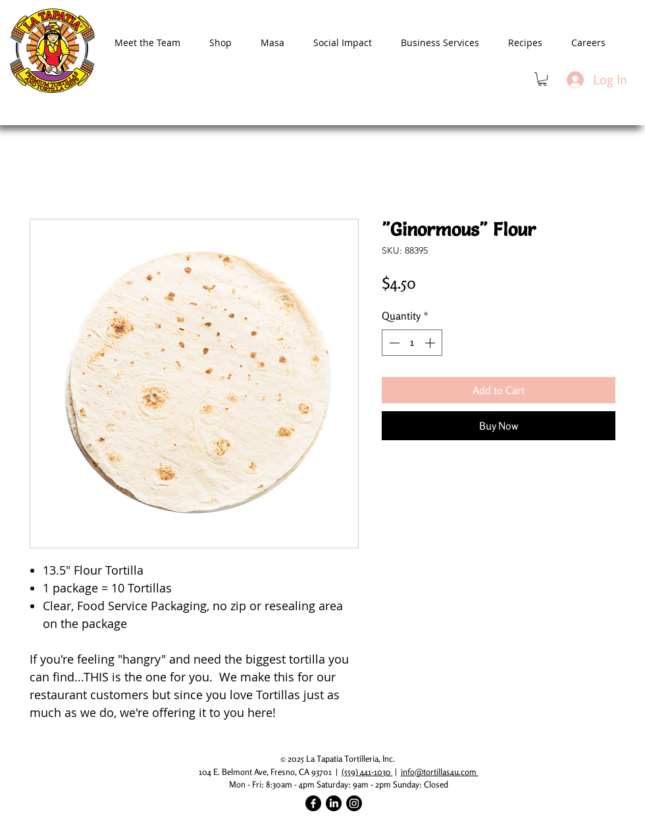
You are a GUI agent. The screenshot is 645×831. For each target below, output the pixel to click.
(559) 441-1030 (367, 771)
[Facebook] (313, 803)
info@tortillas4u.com (439, 771)
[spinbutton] (412, 342)
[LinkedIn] (334, 803)
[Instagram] (354, 803)
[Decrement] (393, 342)
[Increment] (431, 342)
